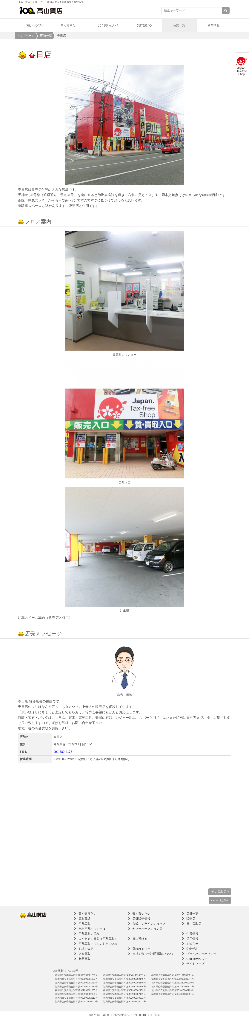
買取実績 (84, 918)
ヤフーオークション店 (147, 928)
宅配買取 (84, 923)
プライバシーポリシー (201, 953)
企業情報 (214, 25)
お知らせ (192, 943)
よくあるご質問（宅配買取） (98, 938)
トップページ (26, 35)
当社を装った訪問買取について (153, 953)
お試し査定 (86, 948)
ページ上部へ (220, 900)
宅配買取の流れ (89, 933)
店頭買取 (84, 953)
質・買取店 (193, 923)
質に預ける (144, 25)
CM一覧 (191, 948)
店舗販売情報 (141, 918)
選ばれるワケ (35, 25)
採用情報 (192, 938)
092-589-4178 (62, 751)
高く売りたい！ (71, 25)
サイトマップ (195, 963)
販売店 (190, 918)
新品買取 (84, 958)
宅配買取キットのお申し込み (98, 943)
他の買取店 (218, 891)
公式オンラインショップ (148, 923)
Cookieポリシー (197, 958)
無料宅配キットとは (92, 928)
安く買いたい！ (108, 25)
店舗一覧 (179, 25)
